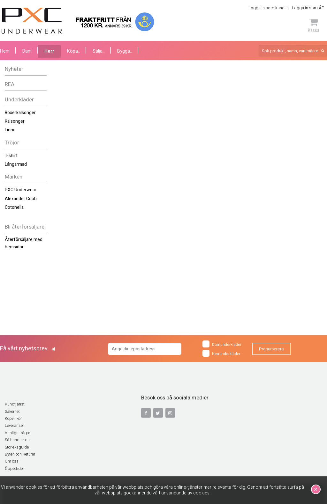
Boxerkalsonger (20, 112)
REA (9, 84)
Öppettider (14, 468)
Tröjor (12, 143)
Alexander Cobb (21, 198)
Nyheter (14, 69)
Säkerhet (12, 411)
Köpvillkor (13, 418)
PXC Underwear (20, 189)
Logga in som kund (266, 8)
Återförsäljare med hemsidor (23, 243)
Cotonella (14, 207)
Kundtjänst (15, 404)
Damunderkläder (221, 343)
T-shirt (11, 155)
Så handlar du (17, 440)
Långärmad (16, 164)
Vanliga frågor (17, 433)
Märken (13, 177)
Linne (10, 130)
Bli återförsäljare (24, 227)
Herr (49, 51)
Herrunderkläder (221, 353)
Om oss (12, 461)
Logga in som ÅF (308, 8)
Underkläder (19, 100)
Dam (27, 51)
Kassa (313, 25)
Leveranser (14, 425)
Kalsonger (15, 121)
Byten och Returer (20, 454)
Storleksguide (17, 447)
